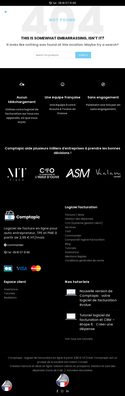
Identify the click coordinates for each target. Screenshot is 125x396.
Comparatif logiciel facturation (84, 240)
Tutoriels (70, 248)
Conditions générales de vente (84, 260)
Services (70, 227)
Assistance (72, 252)
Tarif (68, 231)
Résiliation (10, 298)
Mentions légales (75, 256)
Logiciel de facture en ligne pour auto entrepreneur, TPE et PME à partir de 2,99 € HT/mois (30, 233)
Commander (15, 245)
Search (83, 55)
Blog (67, 244)
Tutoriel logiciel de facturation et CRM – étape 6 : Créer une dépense (97, 322)
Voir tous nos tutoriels (79, 339)
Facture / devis (74, 215)
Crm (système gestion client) (84, 223)
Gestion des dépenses (79, 219)
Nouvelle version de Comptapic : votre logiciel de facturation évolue (98, 298)
